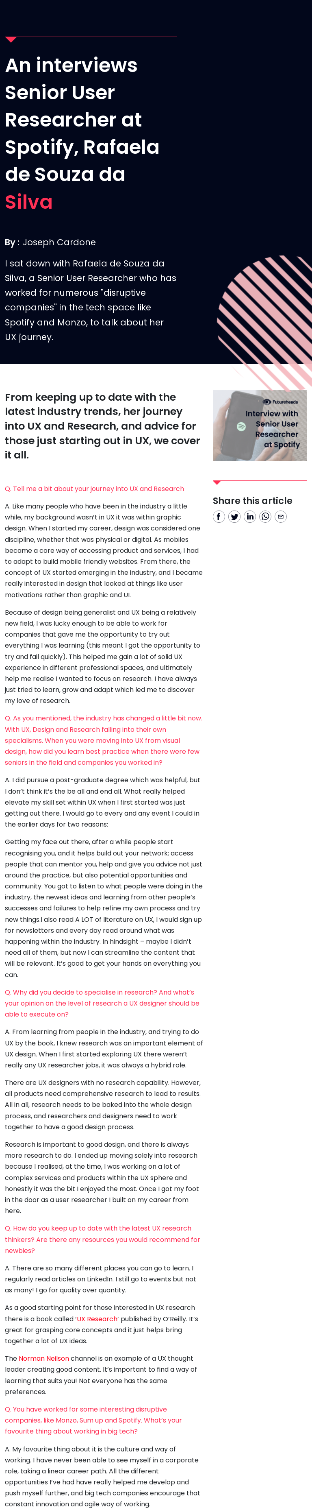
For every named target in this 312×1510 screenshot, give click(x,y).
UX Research (97, 1319)
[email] (281, 517)
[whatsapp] (265, 517)
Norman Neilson (44, 1358)
